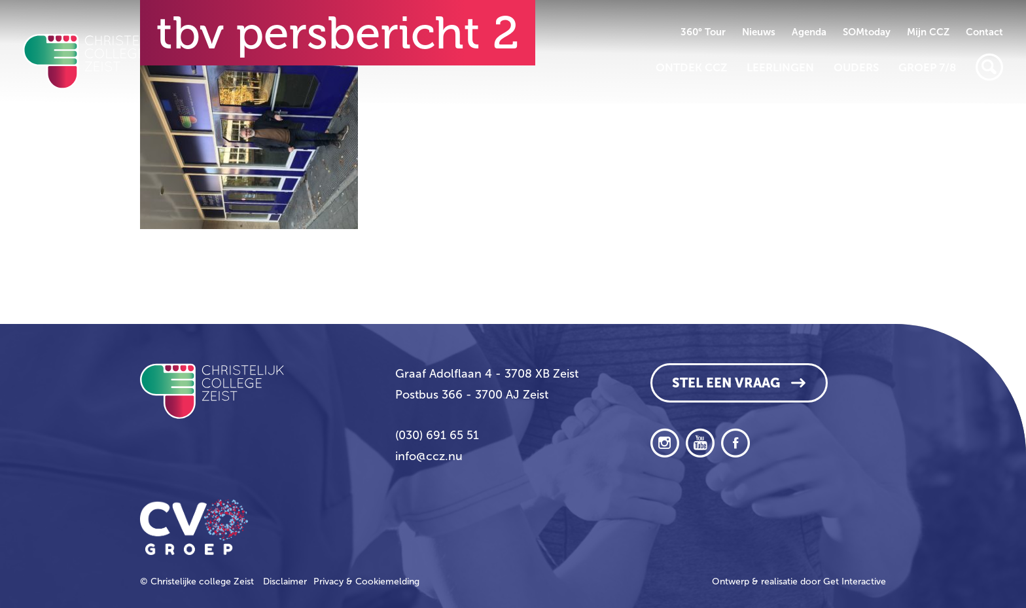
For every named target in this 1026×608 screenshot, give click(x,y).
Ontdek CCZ (691, 67)
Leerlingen (780, 67)
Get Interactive (854, 581)
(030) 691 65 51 (437, 435)
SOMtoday (867, 32)
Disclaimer (285, 581)
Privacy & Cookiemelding (366, 581)
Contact (984, 32)
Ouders (856, 67)
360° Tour (703, 32)
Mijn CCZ (928, 32)
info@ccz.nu (429, 456)
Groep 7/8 (927, 67)
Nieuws (758, 32)
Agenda (809, 32)
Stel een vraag (726, 383)
